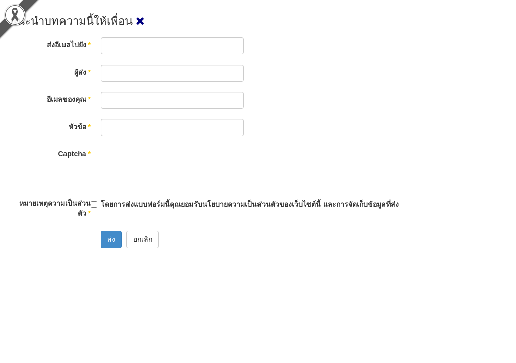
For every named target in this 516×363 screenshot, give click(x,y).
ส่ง (111, 239)
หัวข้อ (80, 127)
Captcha (74, 154)
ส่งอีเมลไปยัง (69, 45)
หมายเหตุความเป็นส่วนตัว (55, 208)
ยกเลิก (142, 239)
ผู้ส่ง (82, 72)
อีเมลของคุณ (69, 99)
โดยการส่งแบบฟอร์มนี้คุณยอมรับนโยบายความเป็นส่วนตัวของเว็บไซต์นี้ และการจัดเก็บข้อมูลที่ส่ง (250, 204)
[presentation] (177, 166)
